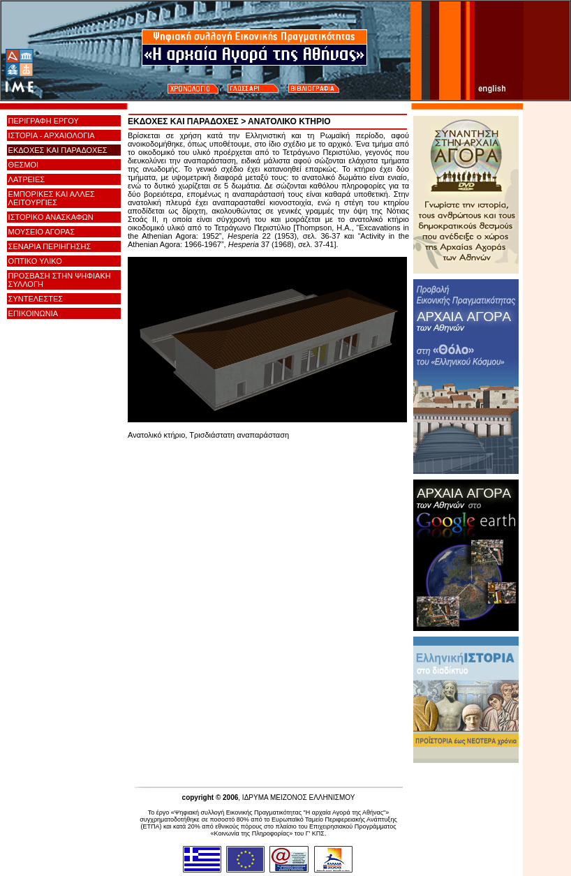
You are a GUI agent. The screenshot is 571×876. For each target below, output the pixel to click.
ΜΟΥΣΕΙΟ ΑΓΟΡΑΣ (41, 232)
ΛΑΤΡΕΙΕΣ (26, 179)
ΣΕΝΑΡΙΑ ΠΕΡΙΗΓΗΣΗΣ (49, 246)
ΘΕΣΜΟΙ (23, 165)
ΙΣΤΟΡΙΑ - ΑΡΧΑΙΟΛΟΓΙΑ (51, 135)
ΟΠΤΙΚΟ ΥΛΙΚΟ (35, 261)
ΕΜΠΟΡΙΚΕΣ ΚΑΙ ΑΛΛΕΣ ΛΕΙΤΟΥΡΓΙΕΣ (51, 198)
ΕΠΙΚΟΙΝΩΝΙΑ (33, 313)
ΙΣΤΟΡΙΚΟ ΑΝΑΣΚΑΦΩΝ (51, 217)
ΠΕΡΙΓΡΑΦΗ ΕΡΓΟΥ (43, 121)
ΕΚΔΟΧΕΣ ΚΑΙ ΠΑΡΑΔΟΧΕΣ (57, 150)
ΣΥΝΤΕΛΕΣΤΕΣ (35, 299)
